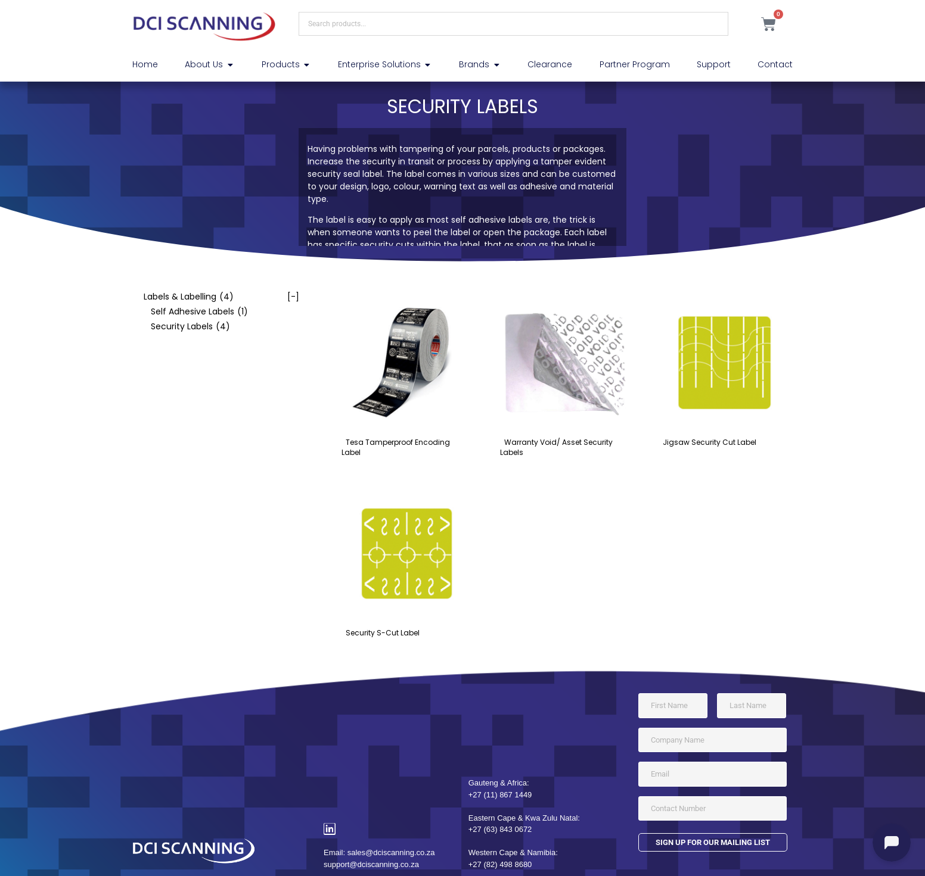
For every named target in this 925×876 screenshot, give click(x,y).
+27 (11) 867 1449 (500, 794)
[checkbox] (215, 297)
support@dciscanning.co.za (371, 864)
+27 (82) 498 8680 (500, 864)
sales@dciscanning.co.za (391, 852)
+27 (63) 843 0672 (500, 829)
